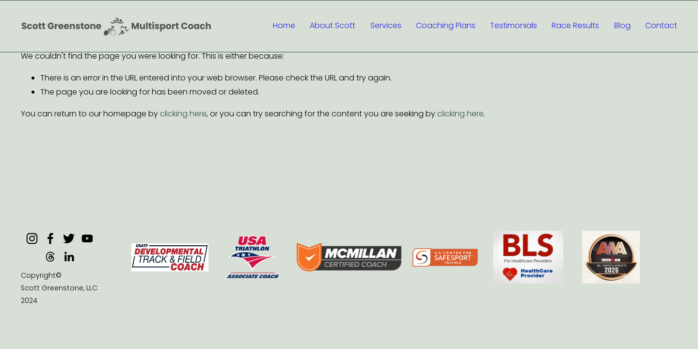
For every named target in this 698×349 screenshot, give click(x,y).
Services (385, 25)
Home (284, 25)
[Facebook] (50, 238)
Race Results (575, 25)
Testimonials (513, 25)
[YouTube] (87, 238)
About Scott (332, 25)
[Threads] (50, 257)
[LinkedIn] (69, 257)
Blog (622, 25)
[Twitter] (69, 238)
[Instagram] (32, 238)
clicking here (183, 113)
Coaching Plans (446, 25)
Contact (661, 25)
